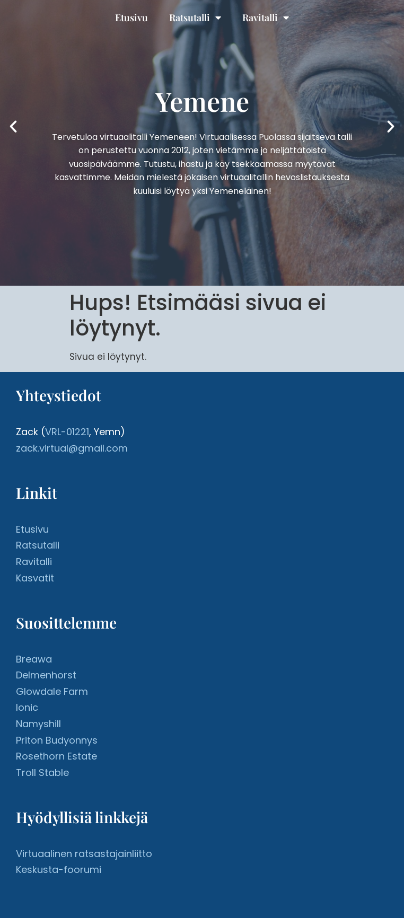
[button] (13, 127)
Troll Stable (42, 772)
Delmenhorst (46, 675)
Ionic (27, 707)
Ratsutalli (195, 17)
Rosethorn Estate (56, 756)
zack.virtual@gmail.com (72, 448)
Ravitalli (265, 17)
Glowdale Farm (52, 691)
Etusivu (131, 17)
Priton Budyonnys (57, 740)
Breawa (34, 659)
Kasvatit (35, 578)
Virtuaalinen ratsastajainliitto (84, 853)
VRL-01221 (67, 431)
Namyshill (38, 723)
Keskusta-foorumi (58, 869)
